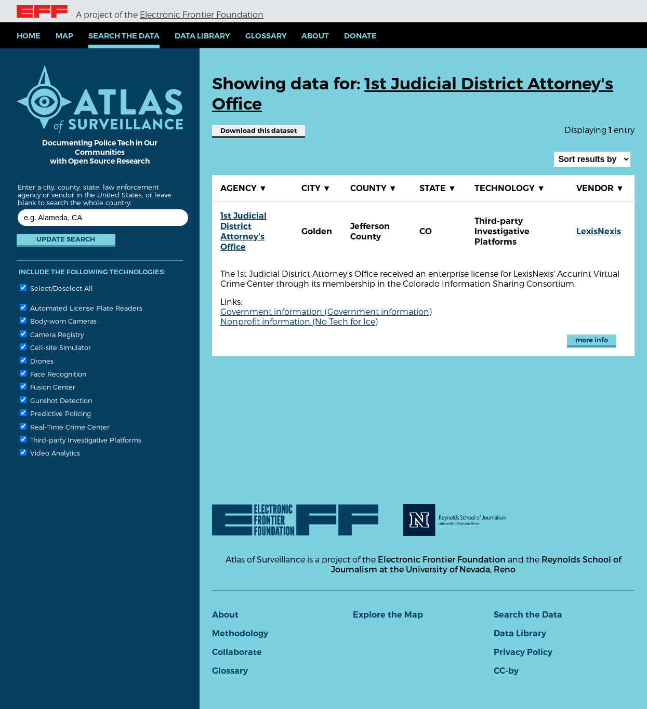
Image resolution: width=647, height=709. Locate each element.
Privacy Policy (523, 652)
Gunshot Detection (56, 400)
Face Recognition (53, 374)
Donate (360, 36)
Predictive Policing (55, 413)
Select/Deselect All (56, 288)
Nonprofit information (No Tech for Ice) (299, 321)
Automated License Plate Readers (81, 308)
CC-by (506, 671)
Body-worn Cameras (58, 321)
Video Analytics (50, 453)
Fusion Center (47, 387)
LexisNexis (598, 231)
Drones (37, 361)
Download (258, 131)
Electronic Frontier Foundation (201, 14)
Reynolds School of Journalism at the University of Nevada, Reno (476, 564)
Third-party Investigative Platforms (80, 440)
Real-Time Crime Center (65, 427)
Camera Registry (52, 334)
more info (591, 340)
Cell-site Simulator (55, 347)
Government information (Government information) (326, 311)
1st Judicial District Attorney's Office (243, 231)
